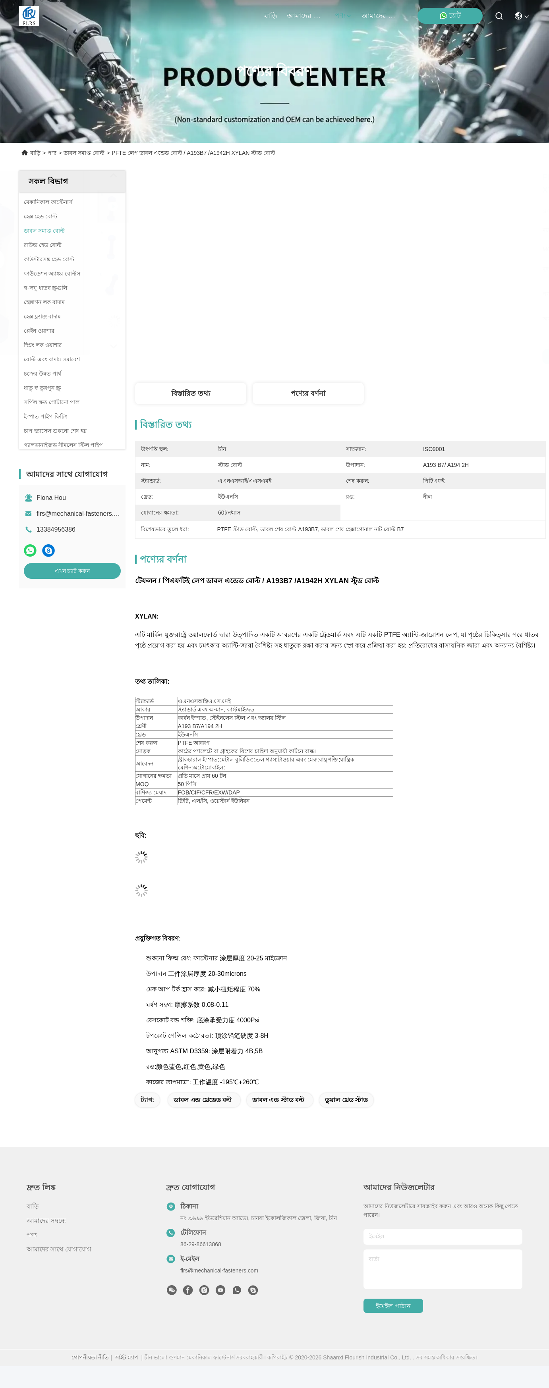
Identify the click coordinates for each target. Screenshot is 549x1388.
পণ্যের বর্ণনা (308, 393)
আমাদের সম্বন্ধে (306, 16)
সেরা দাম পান (421, 356)
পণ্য (343, 16)
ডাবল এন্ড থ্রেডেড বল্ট (202, 1100)
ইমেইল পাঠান (393, 1306)
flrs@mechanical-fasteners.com (81, 513)
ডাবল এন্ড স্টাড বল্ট (278, 1100)
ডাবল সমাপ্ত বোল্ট (84, 153)
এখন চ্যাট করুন (72, 571)
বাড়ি (270, 16)
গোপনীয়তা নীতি (90, 1357)
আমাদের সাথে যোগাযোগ (380, 16)
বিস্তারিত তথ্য (190, 393)
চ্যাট (450, 16)
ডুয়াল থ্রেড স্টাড (346, 1100)
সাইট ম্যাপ (126, 1357)
